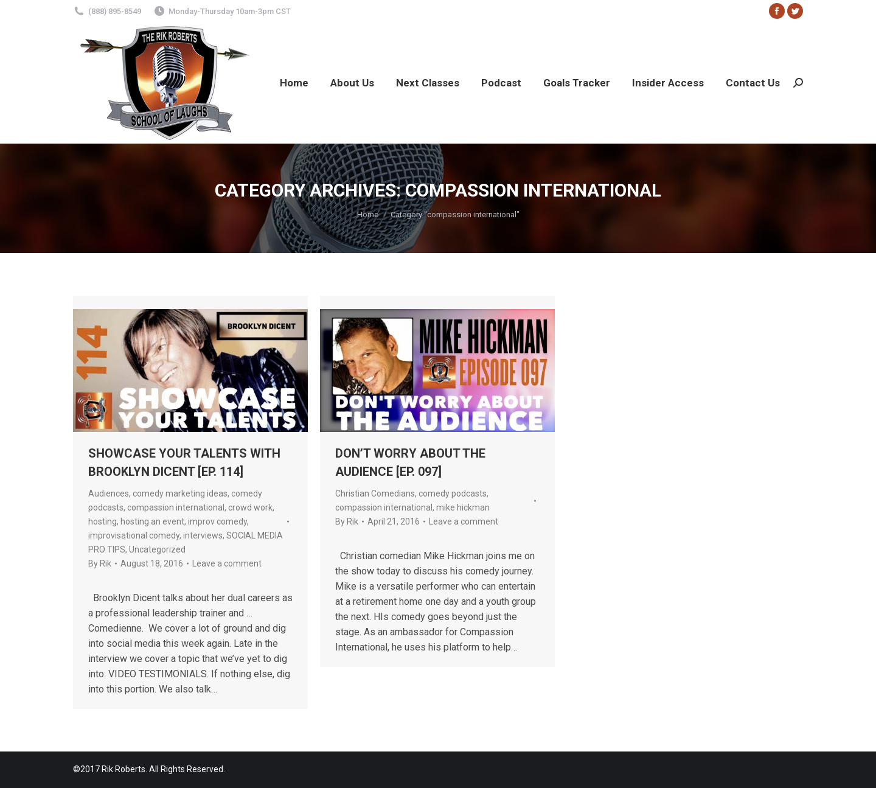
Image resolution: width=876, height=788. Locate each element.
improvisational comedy (133, 535)
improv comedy (217, 521)
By (99, 563)
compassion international (175, 507)
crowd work (250, 507)
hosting (102, 521)
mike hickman (463, 507)
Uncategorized (157, 549)
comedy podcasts (453, 493)
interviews (203, 535)
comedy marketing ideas (180, 493)
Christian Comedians (375, 493)
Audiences (108, 493)
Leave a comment (227, 563)
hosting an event (152, 521)
